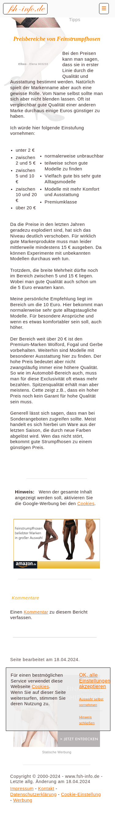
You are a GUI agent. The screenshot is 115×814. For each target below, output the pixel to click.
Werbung (22, 800)
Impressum (21, 788)
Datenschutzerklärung (33, 794)
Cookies (85, 503)
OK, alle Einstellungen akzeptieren (94, 680)
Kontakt (46, 788)
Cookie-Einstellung (81, 794)
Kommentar (36, 612)
